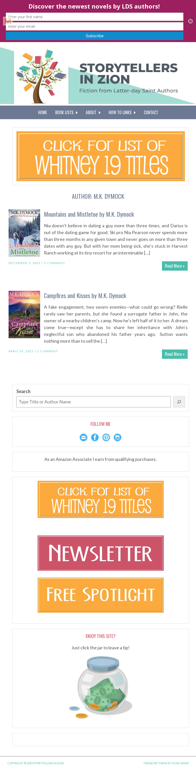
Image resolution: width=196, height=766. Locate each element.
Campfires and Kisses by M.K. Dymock (85, 295)
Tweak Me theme (155, 763)
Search (23, 391)
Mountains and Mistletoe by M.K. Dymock (89, 213)
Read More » (175, 266)
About (93, 112)
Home (42, 112)
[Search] (179, 401)
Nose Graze (180, 763)
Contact (151, 112)
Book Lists (66, 112)
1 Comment (54, 263)
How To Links (122, 112)
